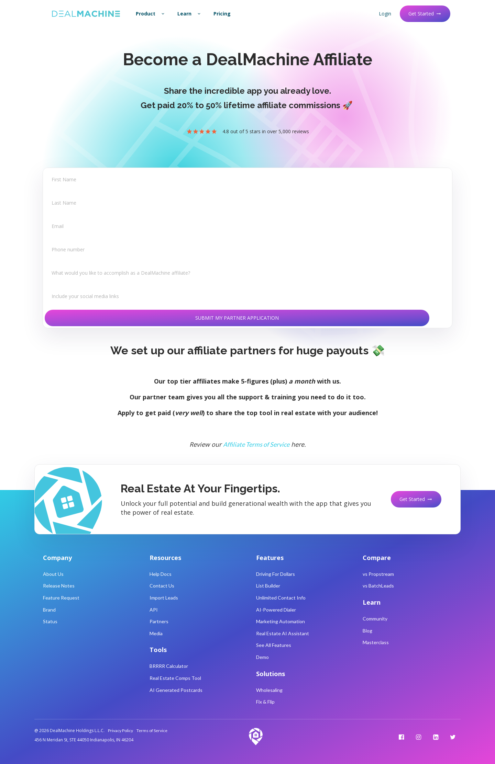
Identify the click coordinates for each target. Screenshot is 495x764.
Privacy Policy (120, 730)
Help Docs (161, 574)
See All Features (273, 645)
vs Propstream (378, 574)
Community (375, 619)
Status (50, 621)
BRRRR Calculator (169, 666)
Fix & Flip (265, 702)
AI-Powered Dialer (276, 610)
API (154, 610)
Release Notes (59, 586)
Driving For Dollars (275, 574)
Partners (159, 621)
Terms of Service (151, 730)
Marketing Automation (280, 621)
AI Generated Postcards (176, 690)
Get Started (425, 13)
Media (156, 633)
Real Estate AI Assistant (282, 633)
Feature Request (61, 598)
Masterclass (376, 642)
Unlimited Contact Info (281, 598)
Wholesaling (269, 690)
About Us (53, 574)
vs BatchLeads (378, 586)
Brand (49, 610)
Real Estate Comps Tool (175, 678)
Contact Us (162, 586)
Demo (262, 657)
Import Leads (164, 598)
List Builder (268, 586)
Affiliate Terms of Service (256, 444)
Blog (367, 631)
